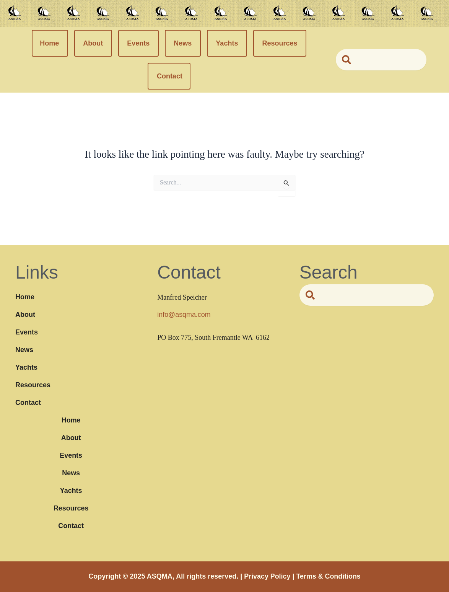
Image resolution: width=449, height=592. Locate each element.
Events (138, 43)
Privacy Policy (267, 576)
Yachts (227, 43)
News (183, 43)
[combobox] (381, 59)
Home (49, 43)
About (93, 43)
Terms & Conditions (328, 576)
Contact (169, 76)
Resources (279, 43)
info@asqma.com (184, 314)
